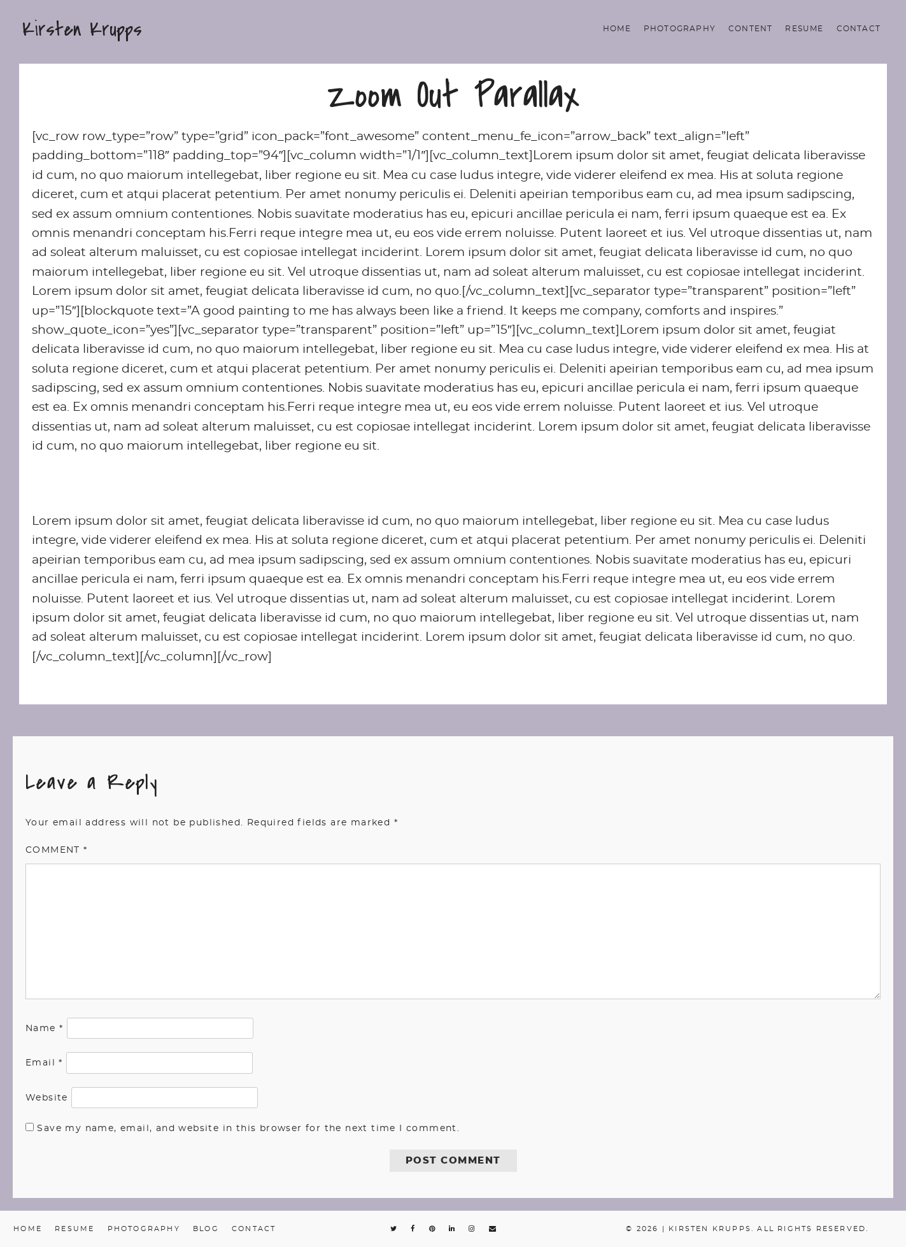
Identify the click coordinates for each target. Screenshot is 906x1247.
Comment (56, 850)
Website (46, 1098)
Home (617, 28)
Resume (804, 28)
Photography (680, 28)
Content (750, 28)
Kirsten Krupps (82, 29)
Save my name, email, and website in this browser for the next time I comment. (248, 1128)
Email (44, 1062)
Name (44, 1028)
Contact (859, 28)
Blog (206, 1228)
